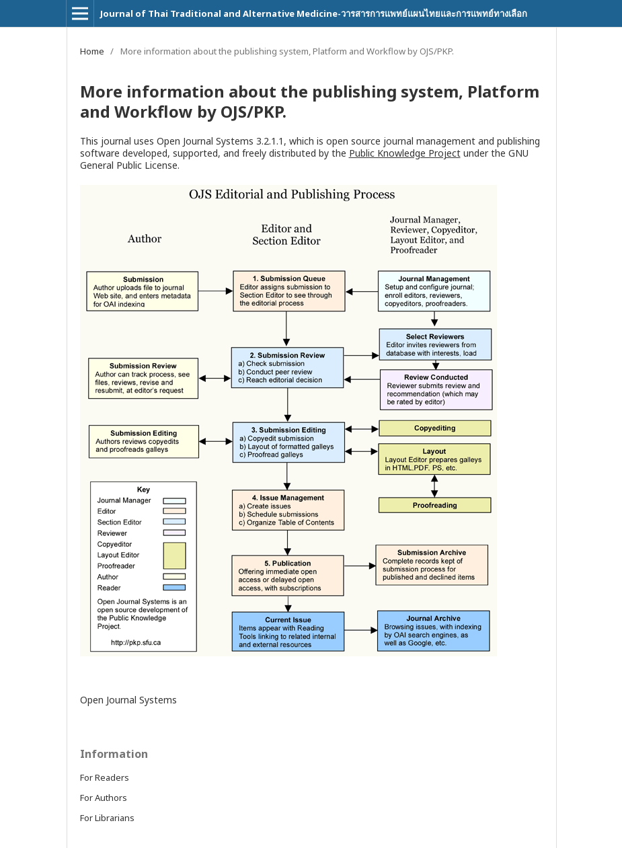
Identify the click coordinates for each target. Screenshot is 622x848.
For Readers (104, 777)
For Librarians (107, 818)
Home (92, 51)
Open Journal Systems (128, 699)
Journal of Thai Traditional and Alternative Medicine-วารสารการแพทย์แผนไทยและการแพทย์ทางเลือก (313, 13)
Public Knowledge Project (405, 153)
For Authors (103, 798)
